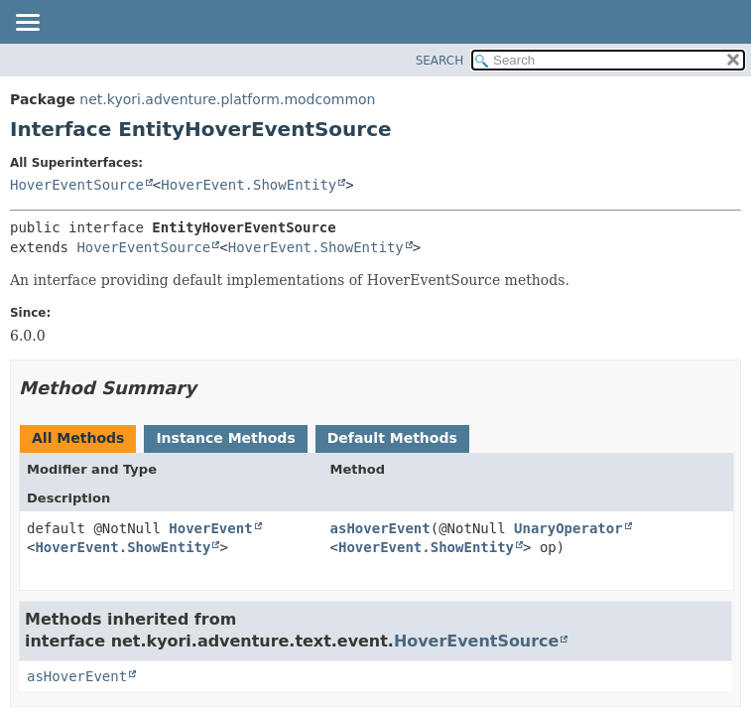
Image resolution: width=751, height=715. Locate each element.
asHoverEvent (380, 528)
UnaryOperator (568, 528)
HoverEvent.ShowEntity (248, 185)
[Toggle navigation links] (27, 24)
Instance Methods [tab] (225, 438)
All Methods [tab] (78, 438)
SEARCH (440, 61)
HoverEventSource (77, 185)
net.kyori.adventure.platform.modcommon (227, 99)
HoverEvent (210, 528)
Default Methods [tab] (392, 438)
